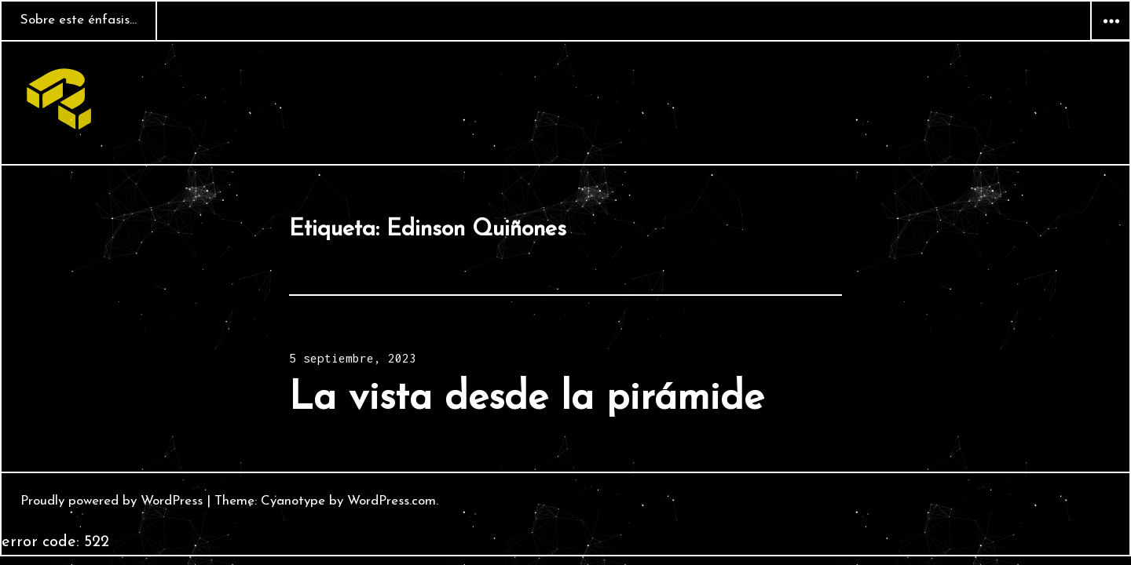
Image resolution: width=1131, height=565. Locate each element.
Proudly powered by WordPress (111, 501)
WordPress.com (391, 501)
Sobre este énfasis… (78, 20)
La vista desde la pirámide (526, 399)
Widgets (1110, 40)
